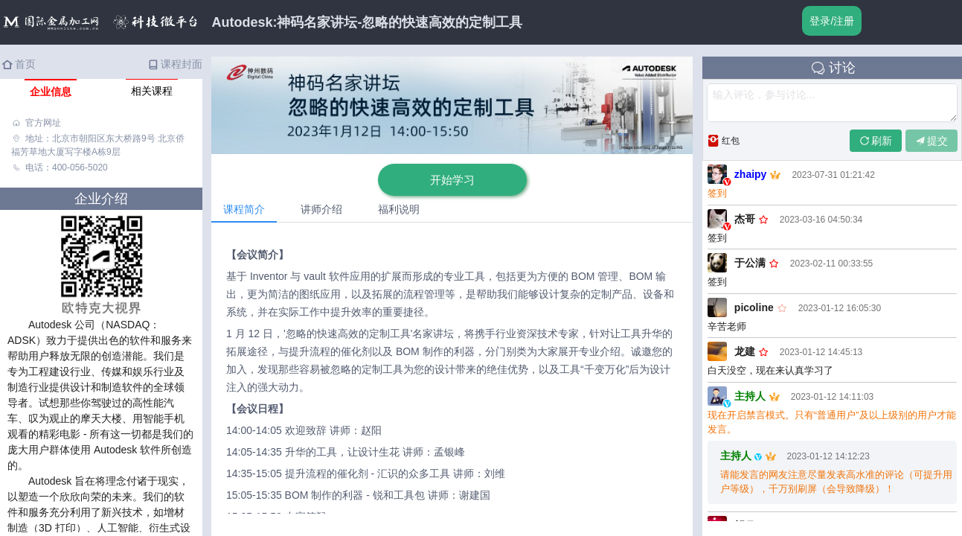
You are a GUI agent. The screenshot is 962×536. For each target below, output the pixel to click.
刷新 (875, 141)
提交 (931, 141)
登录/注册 (831, 21)
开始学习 (452, 179)
